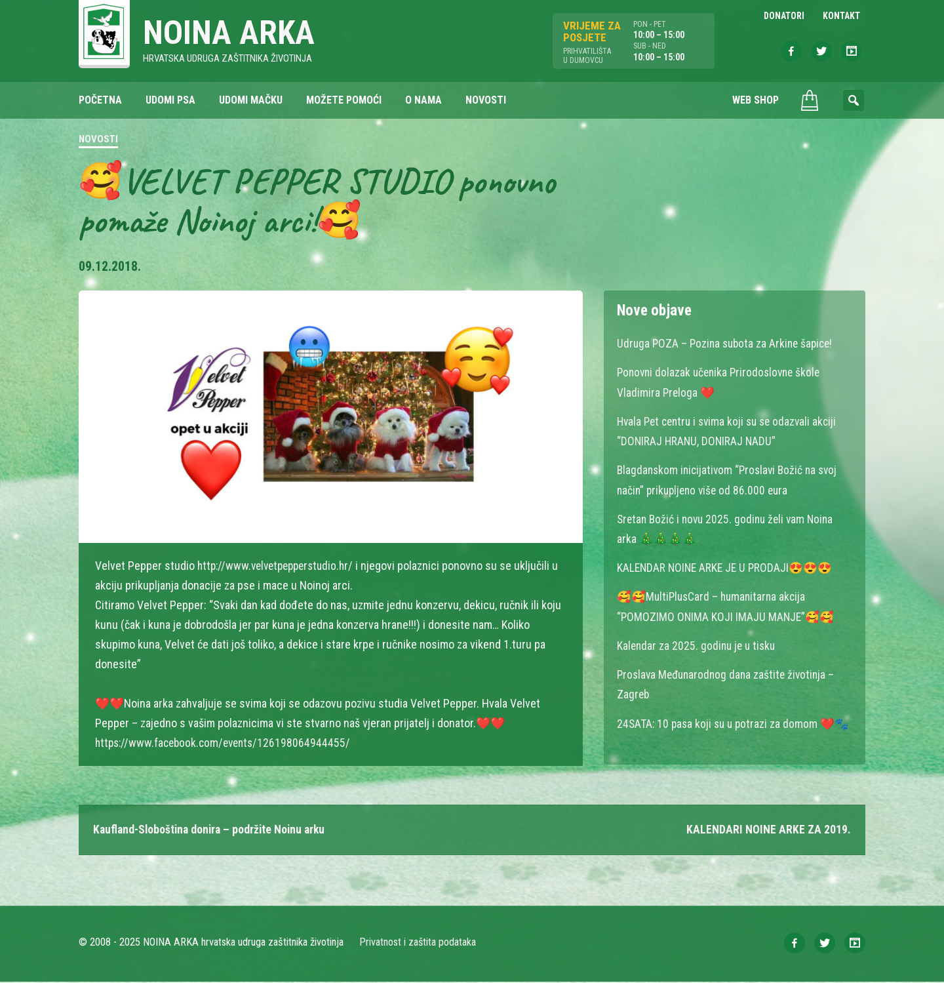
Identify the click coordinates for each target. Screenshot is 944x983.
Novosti (98, 140)
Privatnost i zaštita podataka (418, 943)
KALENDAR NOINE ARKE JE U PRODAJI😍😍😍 (727, 567)
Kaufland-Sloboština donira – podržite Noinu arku (212, 830)
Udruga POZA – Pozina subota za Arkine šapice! (728, 344)
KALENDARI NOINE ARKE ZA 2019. (768, 830)
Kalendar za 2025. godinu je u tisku (698, 645)
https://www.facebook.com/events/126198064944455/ (227, 743)
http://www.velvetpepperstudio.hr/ (280, 566)
